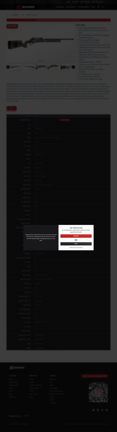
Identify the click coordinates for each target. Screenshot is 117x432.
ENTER (76, 236)
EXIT (76, 243)
